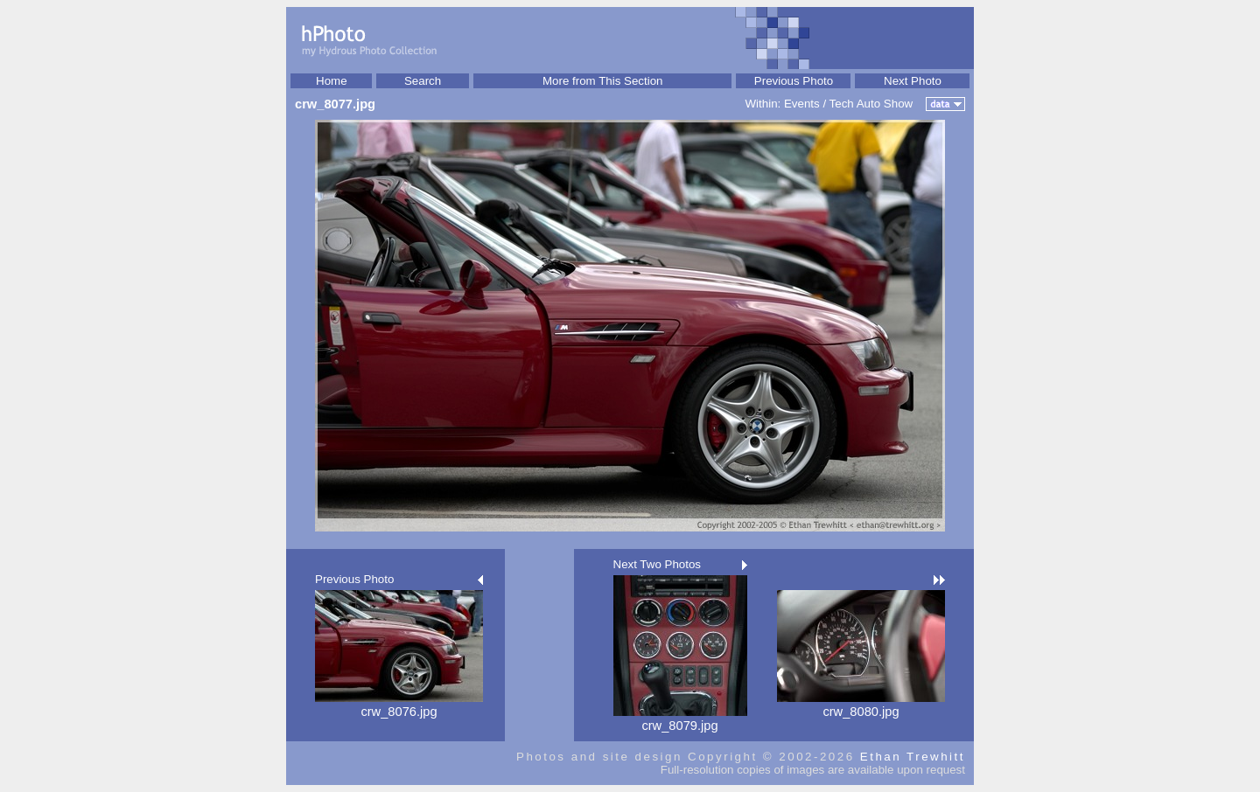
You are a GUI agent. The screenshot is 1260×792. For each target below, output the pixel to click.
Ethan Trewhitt (912, 756)
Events (802, 103)
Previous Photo (793, 80)
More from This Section (602, 80)
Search (422, 80)
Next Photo (913, 80)
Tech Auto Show (872, 103)
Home (331, 80)
